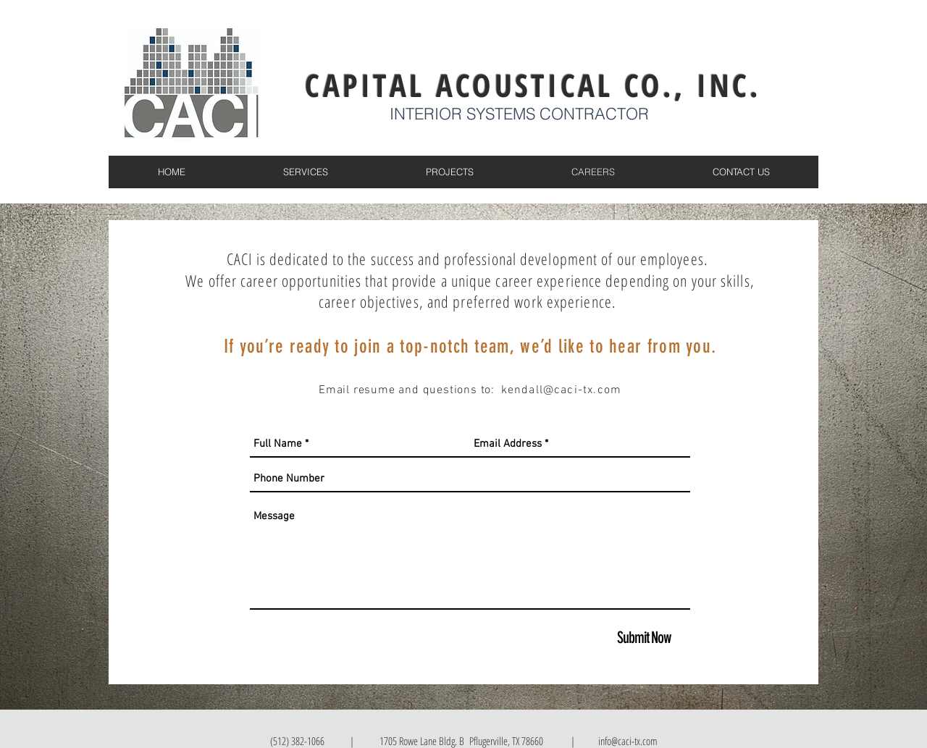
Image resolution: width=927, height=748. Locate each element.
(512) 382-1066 (297, 741)
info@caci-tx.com (626, 741)
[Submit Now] (643, 638)
